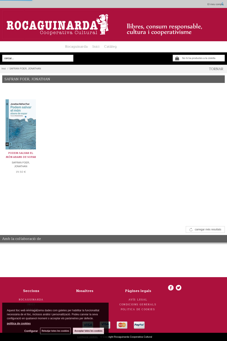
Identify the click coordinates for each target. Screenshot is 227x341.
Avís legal (138, 300)
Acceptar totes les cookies (88, 331)
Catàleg (110, 46)
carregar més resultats (208, 229)
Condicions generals (138, 304)
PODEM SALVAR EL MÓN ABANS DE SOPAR (21, 155)
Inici (95, 46)
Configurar (31, 331)
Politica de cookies (138, 309)
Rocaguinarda (76, 46)
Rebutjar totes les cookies (55, 331)
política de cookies (19, 323)
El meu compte (215, 4)
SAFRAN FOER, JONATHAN (21, 164)
